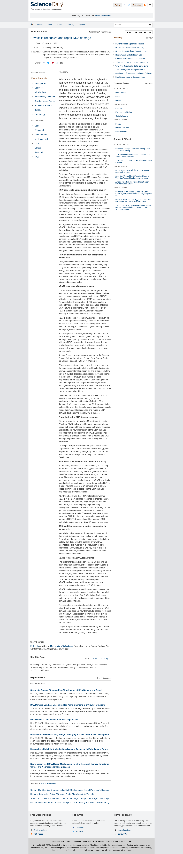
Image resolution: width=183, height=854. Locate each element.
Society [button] (72, 25)
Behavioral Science (43, 105)
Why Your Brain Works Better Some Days (131, 66)
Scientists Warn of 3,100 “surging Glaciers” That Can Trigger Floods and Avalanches (132, 177)
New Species (40, 83)
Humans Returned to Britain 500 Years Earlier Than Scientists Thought (62, 794)
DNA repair (39, 130)
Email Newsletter (40, 830)
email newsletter (103, 15)
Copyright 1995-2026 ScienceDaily (47, 845)
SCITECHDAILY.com (48, 783)
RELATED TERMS (37, 120)
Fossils (118, 124)
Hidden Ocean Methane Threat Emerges (131, 51)
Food (117, 96)
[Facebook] (43, 63)
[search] (150, 25)
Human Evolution (122, 128)
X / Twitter (80, 831)
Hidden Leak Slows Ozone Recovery (129, 47)
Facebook (80, 828)
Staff (68, 841)
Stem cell (38, 152)
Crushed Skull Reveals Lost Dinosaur (130, 59)
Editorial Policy (112, 841)
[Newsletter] (150, 5)
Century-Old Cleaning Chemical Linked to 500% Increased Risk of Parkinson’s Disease (69, 790)
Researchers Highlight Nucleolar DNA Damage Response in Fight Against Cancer (69, 749)
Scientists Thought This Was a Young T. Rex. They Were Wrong (133, 150)
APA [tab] (95, 658)
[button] (129, 32)
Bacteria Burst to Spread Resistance (129, 44)
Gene (36, 126)
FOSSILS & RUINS (120, 120)
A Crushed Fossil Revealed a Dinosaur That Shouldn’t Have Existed (132, 156)
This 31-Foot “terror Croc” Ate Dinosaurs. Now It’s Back (133, 161)
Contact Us (122, 834)
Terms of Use (125, 841)
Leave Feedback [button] (124, 830)
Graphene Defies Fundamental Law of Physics (133, 73)
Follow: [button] (117, 5)
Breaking (117, 38)
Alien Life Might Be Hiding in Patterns (130, 70)
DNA (36, 143)
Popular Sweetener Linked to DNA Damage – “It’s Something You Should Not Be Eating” (70, 802)
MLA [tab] (87, 658)
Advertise (86, 841)
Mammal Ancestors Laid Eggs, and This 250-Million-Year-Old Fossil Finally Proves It (133, 200)
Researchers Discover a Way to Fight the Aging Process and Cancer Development (69, 734)
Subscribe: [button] (137, 5)
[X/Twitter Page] (129, 5)
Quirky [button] (82, 25)
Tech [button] (51, 25)
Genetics (38, 88)
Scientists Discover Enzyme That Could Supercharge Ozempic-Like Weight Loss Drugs (69, 798)
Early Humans (121, 132)
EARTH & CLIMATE (120, 104)
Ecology (118, 108)
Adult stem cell (41, 139)
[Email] (61, 63)
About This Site (58, 841)
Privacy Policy (98, 841)
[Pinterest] (52, 63)
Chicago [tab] (105, 658)
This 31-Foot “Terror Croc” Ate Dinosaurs (131, 62)
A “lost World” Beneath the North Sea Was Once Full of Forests (132, 171)
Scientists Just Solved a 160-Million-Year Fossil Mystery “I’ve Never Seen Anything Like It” (133, 194)
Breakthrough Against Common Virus (130, 77)
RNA (36, 157)
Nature (118, 100)
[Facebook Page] (124, 5)
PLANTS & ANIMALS (120, 89)
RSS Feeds (38, 834)
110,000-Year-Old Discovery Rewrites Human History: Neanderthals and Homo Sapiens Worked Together (133, 207)
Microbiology (40, 92)
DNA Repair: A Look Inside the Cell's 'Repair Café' (54, 720)
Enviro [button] (60, 25)
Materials (34, 646)
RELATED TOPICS (38, 72)
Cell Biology (39, 114)
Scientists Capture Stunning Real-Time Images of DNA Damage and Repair (66, 690)
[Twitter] (48, 63)
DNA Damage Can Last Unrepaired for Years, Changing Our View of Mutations (67, 705)
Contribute (77, 841)
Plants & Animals (39, 78)
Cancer (37, 148)
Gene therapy (40, 135)
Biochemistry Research (44, 97)
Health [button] (40, 25)
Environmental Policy (123, 112)
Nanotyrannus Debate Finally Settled (129, 55)
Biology (37, 110)
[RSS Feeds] (145, 5)
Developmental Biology (44, 101)
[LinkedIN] (56, 63)
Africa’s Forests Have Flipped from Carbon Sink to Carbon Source (132, 183)
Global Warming (121, 116)
